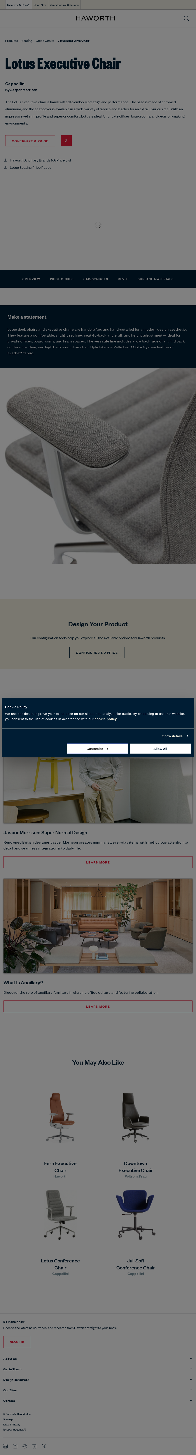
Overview (31, 278)
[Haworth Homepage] (95, 18)
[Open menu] (7, 18)
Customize (97, 749)
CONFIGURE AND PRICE (97, 652)
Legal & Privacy (11, 1424)
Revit (123, 278)
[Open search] (186, 18)
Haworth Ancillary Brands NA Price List (40, 160)
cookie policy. (106, 719)
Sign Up (17, 1342)
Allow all (160, 749)
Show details (172, 736)
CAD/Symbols (95, 278)
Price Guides (62, 278)
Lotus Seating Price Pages (30, 167)
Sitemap (8, 1419)
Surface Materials (156, 278)
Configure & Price (30, 141)
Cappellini (15, 83)
